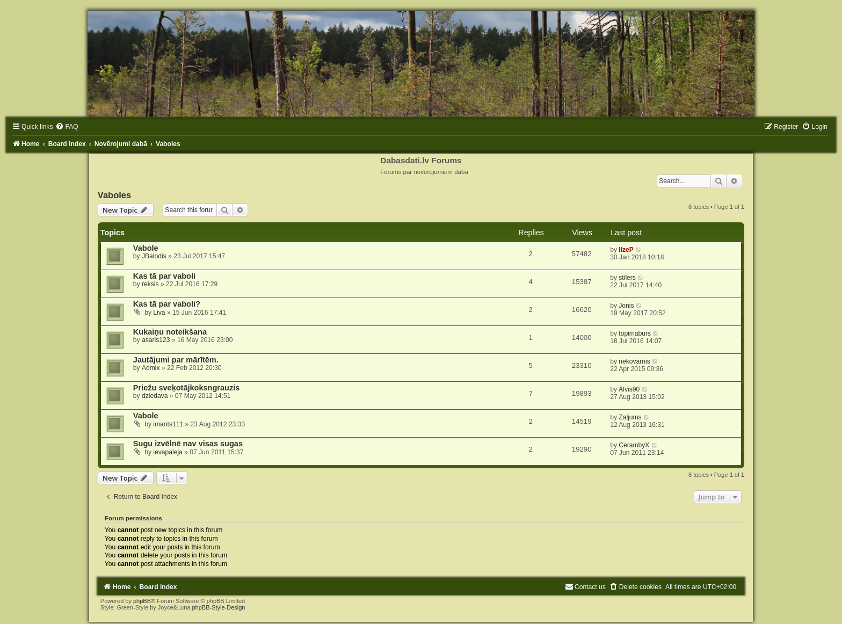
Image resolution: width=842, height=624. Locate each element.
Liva (159, 312)
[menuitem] (66, 126)
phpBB (142, 601)
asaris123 (156, 340)
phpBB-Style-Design (218, 607)
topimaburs (635, 333)
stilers (627, 277)
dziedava (155, 396)
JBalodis (154, 256)
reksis (150, 284)
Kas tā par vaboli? (166, 304)
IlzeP (626, 249)
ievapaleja (167, 452)
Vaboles (114, 195)
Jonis (626, 305)
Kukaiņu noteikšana (170, 332)
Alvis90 (629, 389)
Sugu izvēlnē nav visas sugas (188, 443)
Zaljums (630, 417)
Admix (151, 368)
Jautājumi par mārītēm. (176, 359)
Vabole (145, 248)
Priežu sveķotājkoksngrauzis (186, 387)
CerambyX (634, 445)
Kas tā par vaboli (164, 276)
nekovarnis (634, 361)
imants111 (168, 424)
